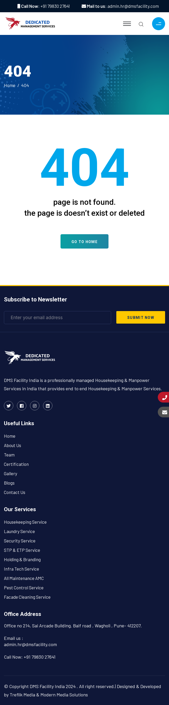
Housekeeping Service (25, 521)
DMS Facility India (47, 686)
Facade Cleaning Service (27, 596)
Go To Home (84, 242)
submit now (140, 318)
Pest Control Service (24, 587)
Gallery (10, 473)
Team (9, 454)
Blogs (9, 482)
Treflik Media (22, 694)
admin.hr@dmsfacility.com (133, 6)
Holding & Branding (22, 559)
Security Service (19, 540)
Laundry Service (19, 531)
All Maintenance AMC (24, 578)
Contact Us (14, 492)
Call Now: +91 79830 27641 (30, 657)
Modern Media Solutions (64, 694)
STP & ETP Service (22, 550)
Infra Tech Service (21, 568)
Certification (16, 464)
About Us (12, 445)
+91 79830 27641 (55, 6)
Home (9, 85)
